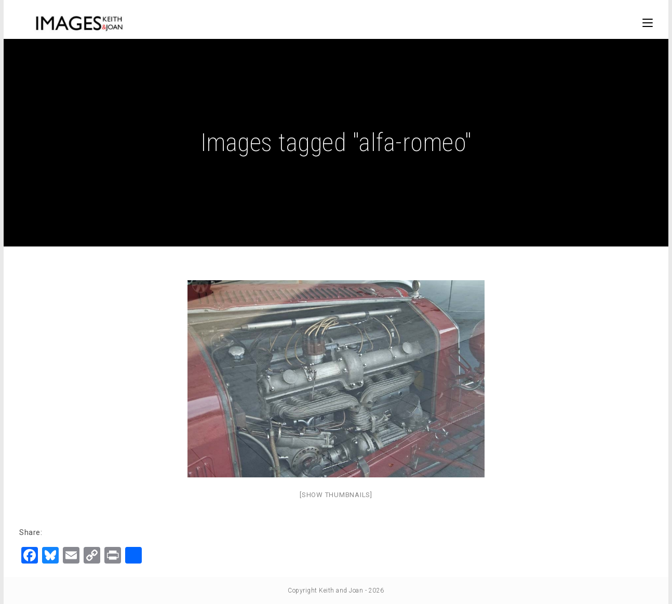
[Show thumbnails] (336, 495)
